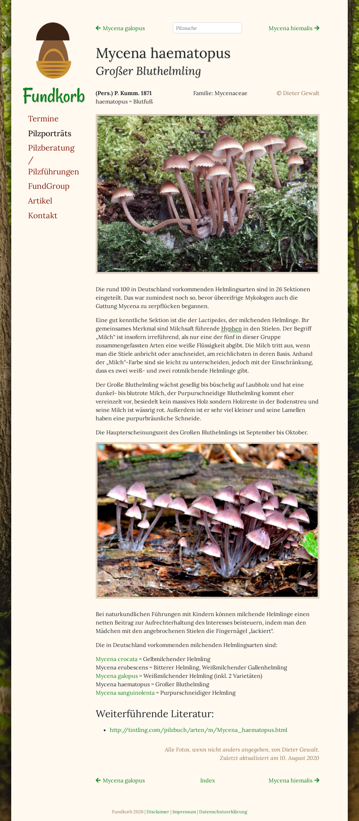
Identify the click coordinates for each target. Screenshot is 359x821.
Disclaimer (158, 812)
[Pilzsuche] (207, 27)
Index (207, 780)
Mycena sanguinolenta (125, 692)
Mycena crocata (116, 658)
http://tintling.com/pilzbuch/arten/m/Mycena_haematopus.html (198, 729)
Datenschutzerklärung (223, 812)
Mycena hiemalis (290, 28)
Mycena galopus (124, 28)
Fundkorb (53, 95)
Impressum (184, 812)
